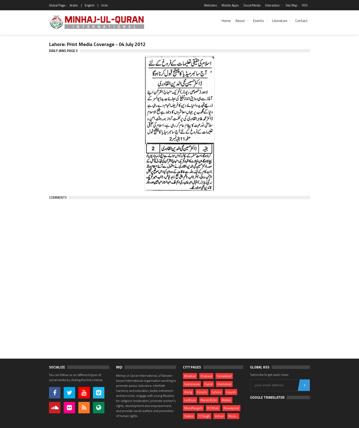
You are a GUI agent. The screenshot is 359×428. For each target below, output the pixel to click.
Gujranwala (192, 384)
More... (233, 416)
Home (226, 20)
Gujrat (208, 384)
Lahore (216, 392)
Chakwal (206, 375)
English (90, 5)
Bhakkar (190, 375)
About (240, 20)
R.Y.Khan (213, 408)
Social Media (252, 5)
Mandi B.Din (209, 400)
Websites (210, 5)
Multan (226, 400)
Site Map (291, 5)
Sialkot (188, 416)
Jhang (188, 392)
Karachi (202, 392)
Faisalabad (224, 375)
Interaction (272, 5)
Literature (279, 20)
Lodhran (190, 400)
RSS (305, 5)
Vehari (219, 416)
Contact (301, 20)
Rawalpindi (231, 408)
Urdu (104, 5)
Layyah (231, 392)
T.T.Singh (204, 416)
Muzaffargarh (193, 408)
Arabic (74, 5)
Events (258, 20)
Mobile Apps (230, 5)
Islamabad (224, 384)
